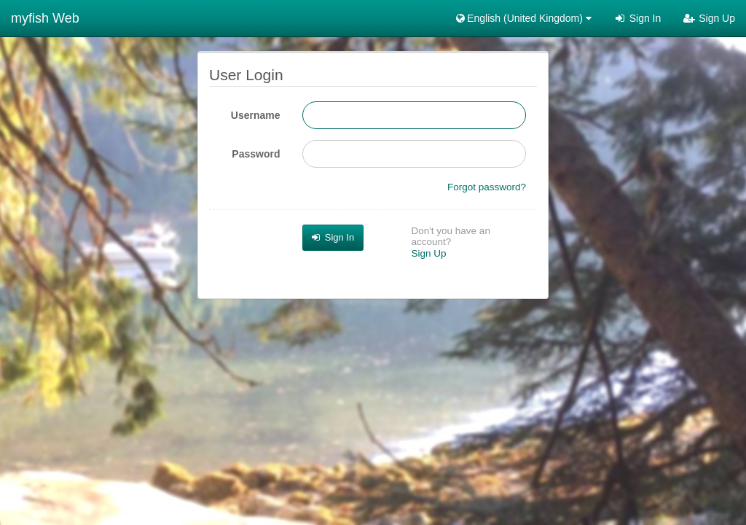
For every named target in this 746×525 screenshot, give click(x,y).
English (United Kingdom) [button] (523, 18)
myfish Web (45, 18)
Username (255, 115)
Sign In (637, 18)
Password (256, 154)
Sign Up (709, 18)
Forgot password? (486, 187)
